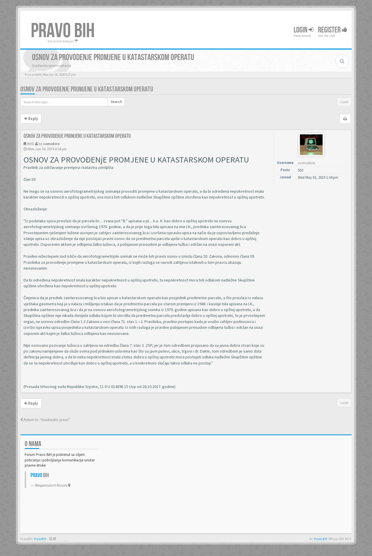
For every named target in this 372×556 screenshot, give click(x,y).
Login (304, 30)
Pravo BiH (320, 539)
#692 (30, 144)
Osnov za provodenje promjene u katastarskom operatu (86, 89)
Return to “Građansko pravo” (45, 419)
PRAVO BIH (63, 31)
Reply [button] (31, 118)
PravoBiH (40, 539)
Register (332, 30)
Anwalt (62, 539)
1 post (344, 102)
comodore (51, 144)
